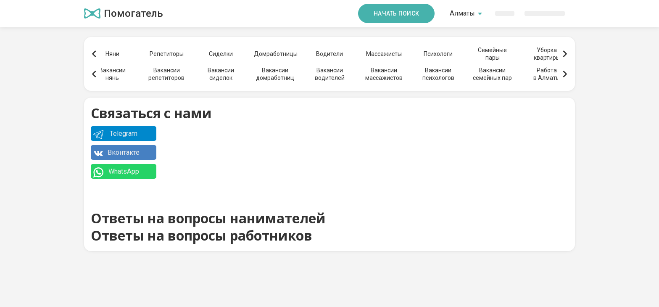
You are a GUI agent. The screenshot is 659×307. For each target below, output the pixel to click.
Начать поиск (396, 13)
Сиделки (221, 53)
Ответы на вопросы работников (201, 235)
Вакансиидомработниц (275, 74)
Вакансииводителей (330, 74)
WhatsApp (116, 172)
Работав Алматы (546, 74)
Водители (329, 53)
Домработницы (275, 53)
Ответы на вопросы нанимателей (208, 218)
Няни (112, 53)
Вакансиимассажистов (384, 74)
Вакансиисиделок (221, 74)
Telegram (115, 135)
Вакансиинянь (112, 74)
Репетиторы (167, 53)
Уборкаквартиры (547, 54)
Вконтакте (116, 153)
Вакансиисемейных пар (492, 74)
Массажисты (384, 53)
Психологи (438, 53)
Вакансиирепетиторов (166, 74)
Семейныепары (492, 54)
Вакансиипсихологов (438, 74)
